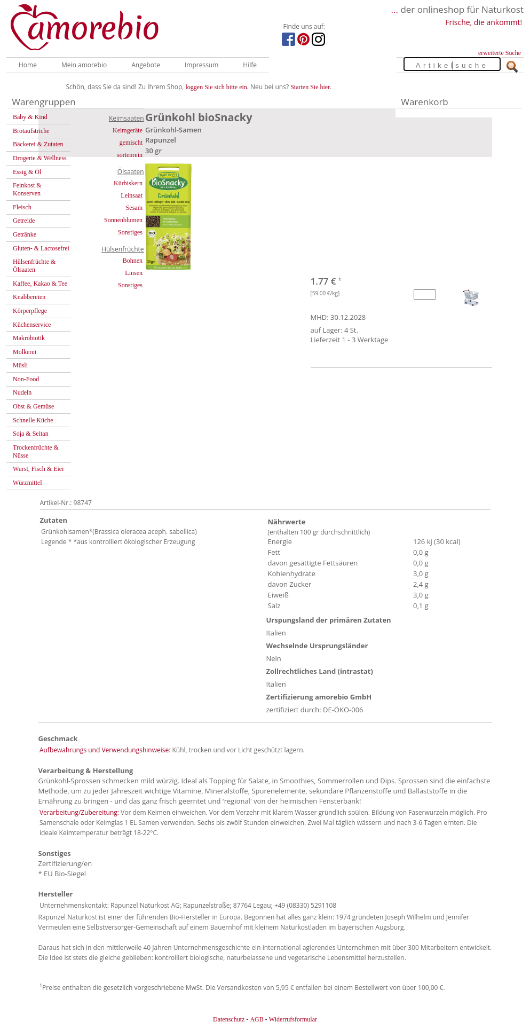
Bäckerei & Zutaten (38, 144)
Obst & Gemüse (33, 406)
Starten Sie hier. (310, 87)
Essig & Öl (27, 172)
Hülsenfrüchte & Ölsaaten (34, 265)
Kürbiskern (128, 183)
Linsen (134, 273)
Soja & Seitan (31, 433)
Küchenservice (32, 324)
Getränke (24, 234)
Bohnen (133, 260)
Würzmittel (27, 482)
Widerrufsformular (293, 1019)
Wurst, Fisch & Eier (38, 469)
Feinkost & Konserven (27, 189)
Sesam (134, 207)
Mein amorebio (84, 64)
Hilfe (250, 64)
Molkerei (24, 352)
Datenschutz (228, 1019)
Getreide (24, 220)
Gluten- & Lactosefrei (41, 248)
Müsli (20, 365)
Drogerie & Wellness (40, 158)
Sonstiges (130, 232)
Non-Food (26, 379)
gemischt (131, 142)
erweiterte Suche (499, 53)
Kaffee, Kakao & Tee (40, 283)
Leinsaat (132, 195)
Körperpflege (30, 310)
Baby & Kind (30, 117)
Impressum (201, 64)
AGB (256, 1019)
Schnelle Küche (33, 420)
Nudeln (22, 392)
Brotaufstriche (31, 131)
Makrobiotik (29, 338)
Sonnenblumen (123, 220)
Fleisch (22, 207)
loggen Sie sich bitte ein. (217, 87)
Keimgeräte (128, 130)
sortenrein (130, 155)
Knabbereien (29, 297)
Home (28, 64)
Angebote (145, 64)
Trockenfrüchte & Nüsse (36, 451)
